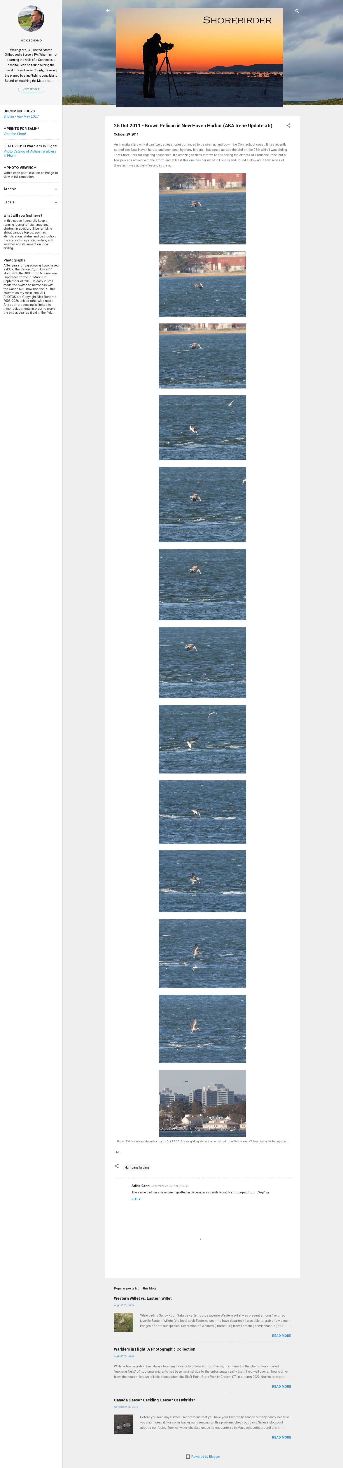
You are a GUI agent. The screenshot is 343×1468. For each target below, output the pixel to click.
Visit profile (31, 89)
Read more (281, 1336)
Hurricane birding (137, 1167)
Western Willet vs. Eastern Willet (143, 1298)
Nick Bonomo (31, 40)
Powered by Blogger (202, 1457)
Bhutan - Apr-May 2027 (21, 116)
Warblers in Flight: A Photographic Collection (154, 1349)
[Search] (297, 12)
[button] (288, 126)
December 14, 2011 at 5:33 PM (170, 1186)
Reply (135, 1199)
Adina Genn (140, 1186)
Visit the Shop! (15, 134)
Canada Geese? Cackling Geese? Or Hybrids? (154, 1400)
